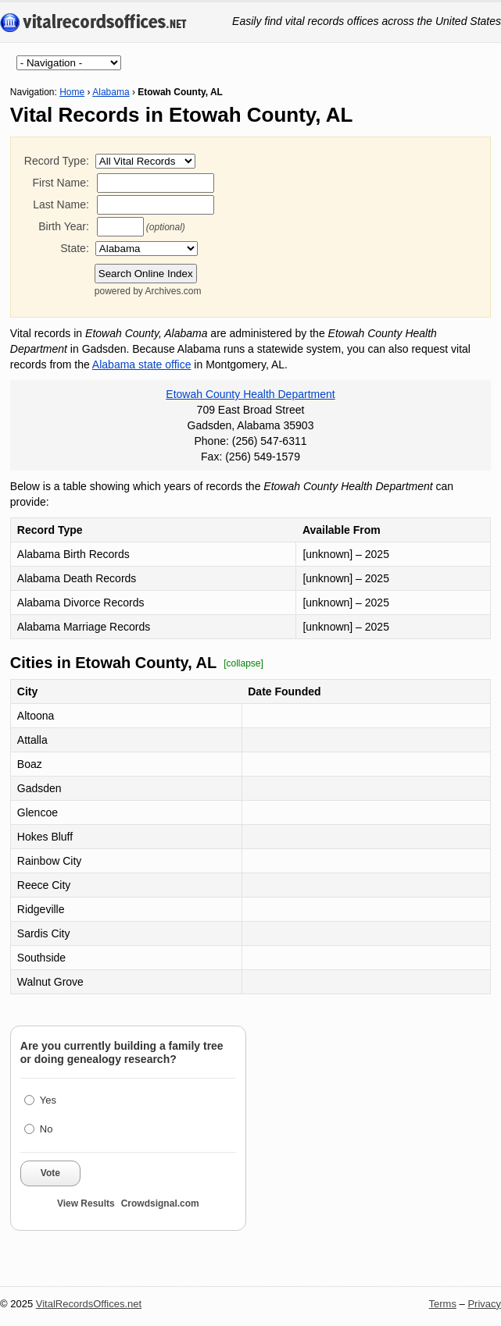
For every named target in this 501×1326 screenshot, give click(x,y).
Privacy (484, 1304)
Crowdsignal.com (160, 1203)
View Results (86, 1203)
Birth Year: (63, 226)
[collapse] (243, 663)
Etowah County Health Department (250, 394)
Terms (442, 1304)
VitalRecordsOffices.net (88, 1304)
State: (74, 248)
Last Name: (61, 204)
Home (71, 92)
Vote (50, 1173)
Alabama (110, 92)
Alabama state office (141, 364)
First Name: (60, 182)
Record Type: (56, 161)
